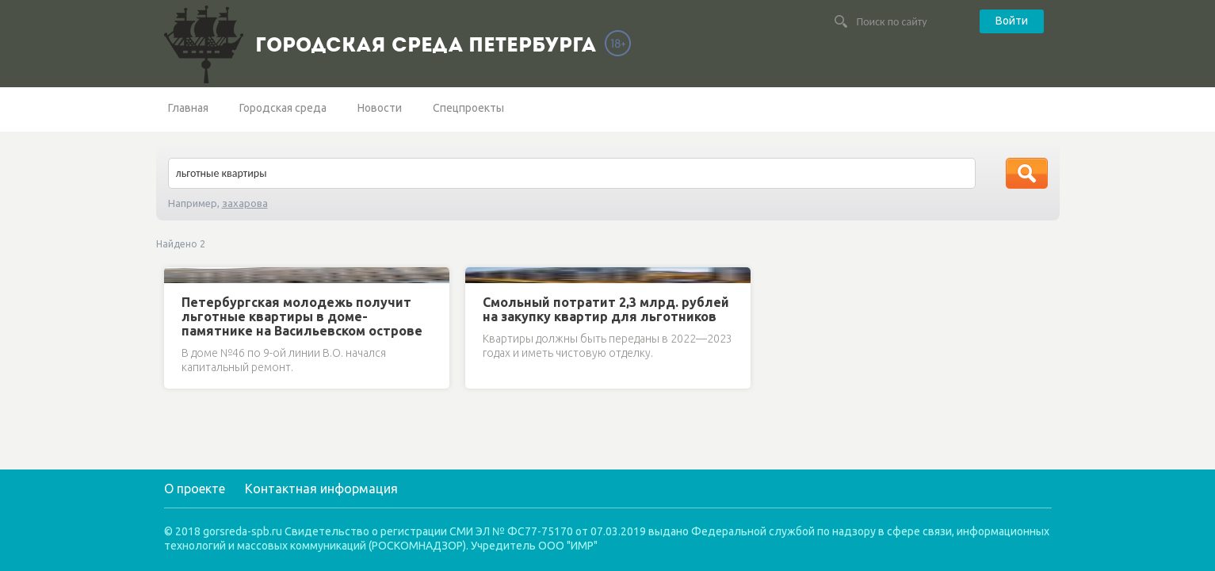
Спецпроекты (468, 108)
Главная (188, 108)
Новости (379, 108)
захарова (245, 203)
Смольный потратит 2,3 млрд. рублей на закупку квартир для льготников (606, 309)
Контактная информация (321, 488)
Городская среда (283, 108)
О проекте (194, 488)
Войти (1011, 20)
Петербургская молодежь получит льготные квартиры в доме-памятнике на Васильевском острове (301, 316)
